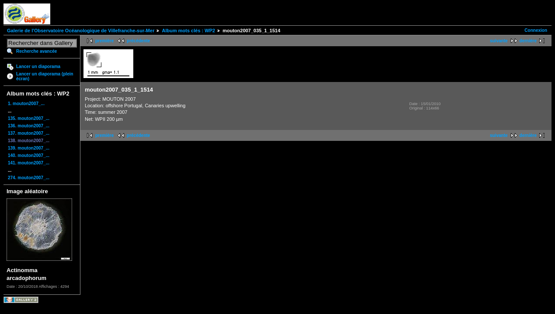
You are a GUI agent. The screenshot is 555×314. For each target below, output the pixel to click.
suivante (499, 40)
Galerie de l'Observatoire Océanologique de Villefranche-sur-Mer (80, 30)
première (104, 40)
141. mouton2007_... (28, 162)
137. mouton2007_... (28, 133)
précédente (138, 40)
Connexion (535, 30)
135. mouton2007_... (28, 118)
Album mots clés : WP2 (188, 30)
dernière (528, 40)
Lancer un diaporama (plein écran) (44, 76)
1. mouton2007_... (26, 103)
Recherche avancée (36, 51)
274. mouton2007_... (28, 177)
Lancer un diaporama (38, 66)
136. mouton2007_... (28, 125)
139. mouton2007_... (28, 148)
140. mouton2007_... (28, 155)
